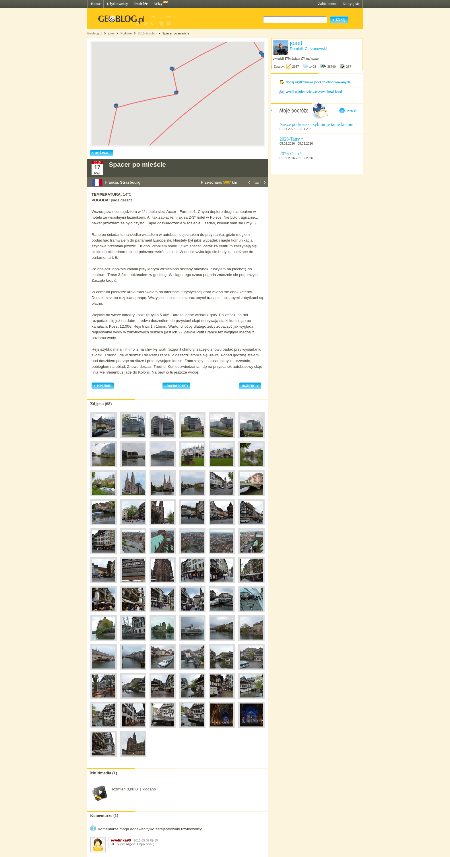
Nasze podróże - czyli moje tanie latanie (316, 124)
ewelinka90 (121, 840)
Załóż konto (327, 3)
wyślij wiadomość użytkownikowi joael (314, 91)
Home (95, 3)
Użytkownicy (117, 3)
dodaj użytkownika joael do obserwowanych (318, 82)
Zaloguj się (351, 3)
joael (111, 33)
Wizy (158, 3)
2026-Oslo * (291, 153)
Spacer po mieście (175, 33)
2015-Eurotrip (147, 33)
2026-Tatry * (291, 139)
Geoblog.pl (94, 33)
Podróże (141, 3)
